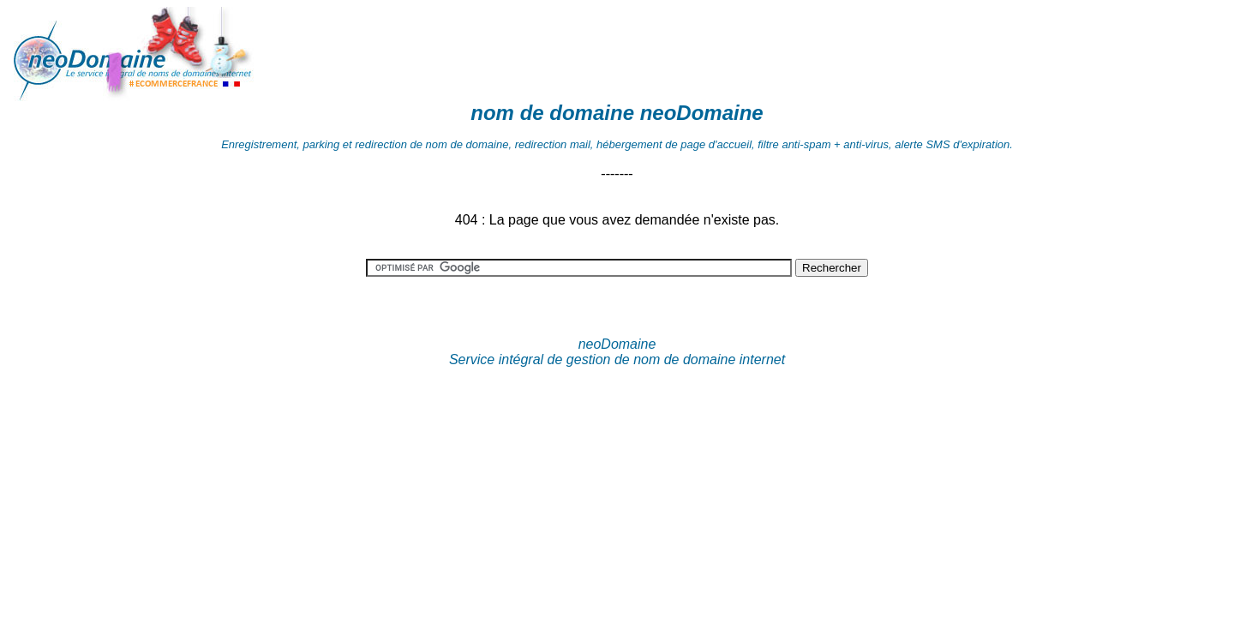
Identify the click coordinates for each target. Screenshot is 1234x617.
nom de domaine (552, 112)
